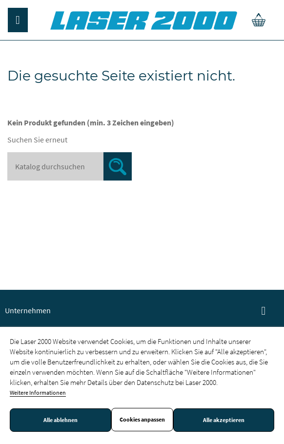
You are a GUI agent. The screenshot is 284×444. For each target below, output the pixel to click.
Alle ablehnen (60, 420)
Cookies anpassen (142, 419)
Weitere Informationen (38, 392)
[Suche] (69, 166)
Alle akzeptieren (223, 420)
